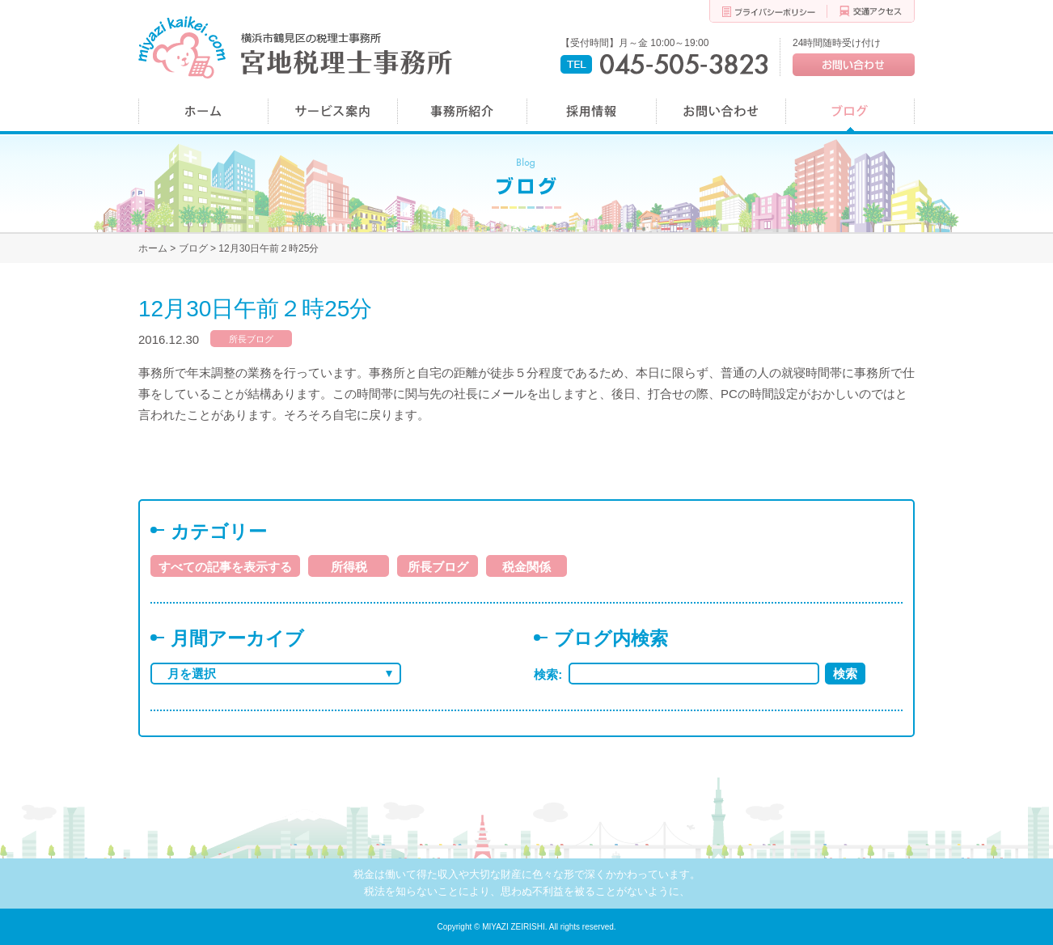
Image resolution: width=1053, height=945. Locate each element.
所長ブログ (251, 339)
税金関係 (526, 567)
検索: (551, 674)
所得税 (349, 567)
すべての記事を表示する (225, 567)
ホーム (152, 248)
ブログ (193, 248)
